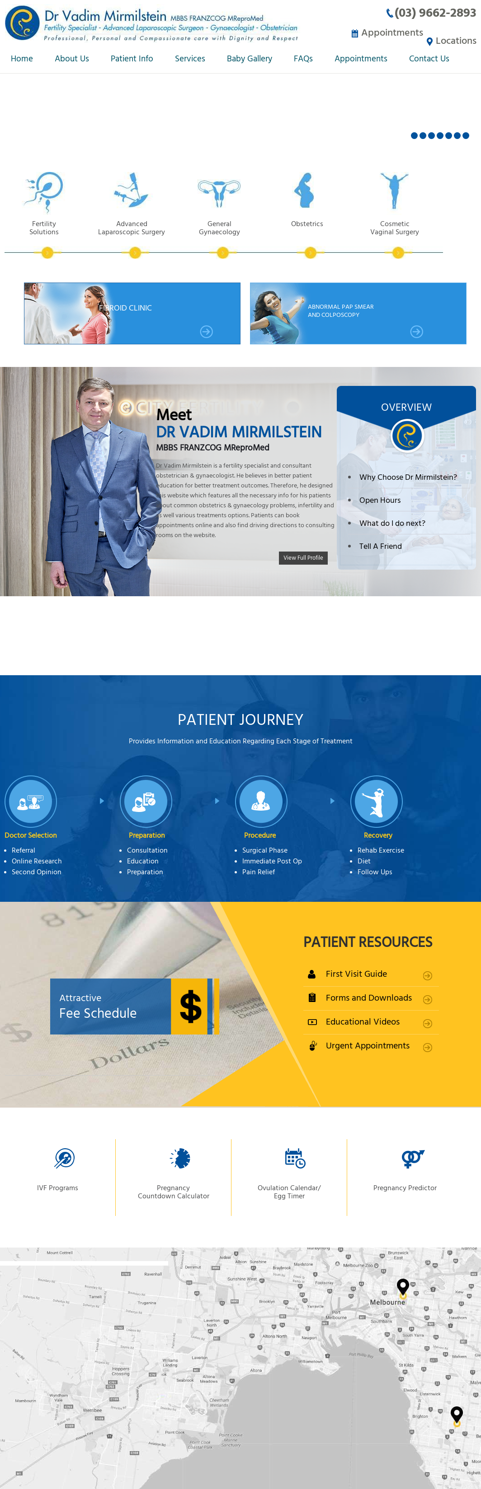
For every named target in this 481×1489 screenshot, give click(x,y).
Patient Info (132, 60)
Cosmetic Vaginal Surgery (415, 238)
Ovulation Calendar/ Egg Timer (289, 1191)
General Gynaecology (231, 238)
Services (190, 60)
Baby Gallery (249, 60)
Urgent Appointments (368, 1045)
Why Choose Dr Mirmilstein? (408, 476)
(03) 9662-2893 (435, 13)
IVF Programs (57, 1187)
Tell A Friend (380, 546)
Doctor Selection (31, 835)
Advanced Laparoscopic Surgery (138, 238)
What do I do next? (392, 523)
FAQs (303, 60)
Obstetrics (323, 238)
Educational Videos (363, 1021)
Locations (456, 32)
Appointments (386, 32)
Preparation (147, 835)
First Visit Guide (356, 973)
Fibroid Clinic (156, 320)
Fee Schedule (154, 1006)
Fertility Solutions (46, 238)
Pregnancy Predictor (405, 1187)
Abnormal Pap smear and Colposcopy (366, 320)
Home (22, 60)
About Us (72, 60)
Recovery (378, 835)
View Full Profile (303, 556)
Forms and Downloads (369, 997)
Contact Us (429, 60)
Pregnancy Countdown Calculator (173, 1191)
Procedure (260, 835)
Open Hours (380, 500)
